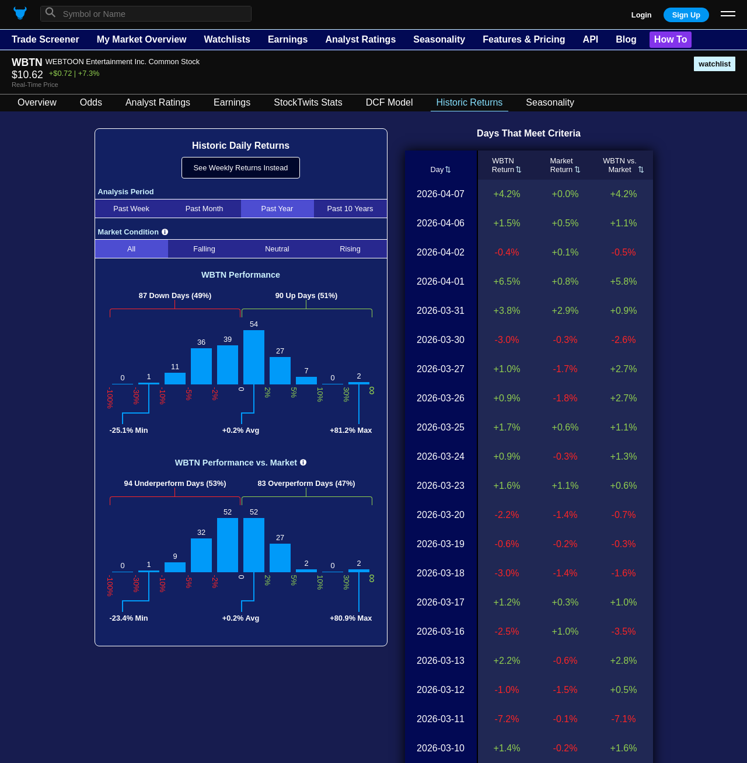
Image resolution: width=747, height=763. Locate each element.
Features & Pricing (524, 39)
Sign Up (686, 14)
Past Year (277, 208)
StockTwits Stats (308, 102)
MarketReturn (561, 165)
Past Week (131, 208)
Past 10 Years (350, 208)
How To (670, 39)
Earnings (288, 39)
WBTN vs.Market (620, 165)
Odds (91, 102)
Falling (204, 248)
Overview (37, 102)
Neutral (277, 248)
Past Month (205, 208)
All (131, 248)
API (591, 39)
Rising (350, 248)
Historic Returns (470, 102)
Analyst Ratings (360, 39)
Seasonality (439, 39)
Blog (626, 39)
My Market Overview (142, 39)
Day (437, 169)
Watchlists (227, 39)
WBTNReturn (503, 165)
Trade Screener (45, 39)
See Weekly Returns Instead (241, 167)
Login (641, 14)
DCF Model (389, 102)
